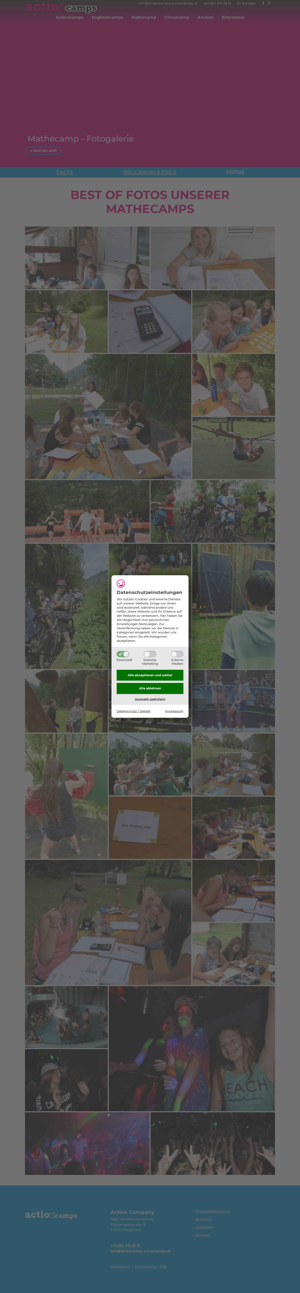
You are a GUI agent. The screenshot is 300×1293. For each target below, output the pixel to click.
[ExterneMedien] (177, 654)
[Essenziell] (123, 654)
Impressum (174, 711)
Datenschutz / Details (133, 711)
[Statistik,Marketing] (150, 654)
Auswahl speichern (150, 699)
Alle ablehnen (150, 688)
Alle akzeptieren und (150, 675)
